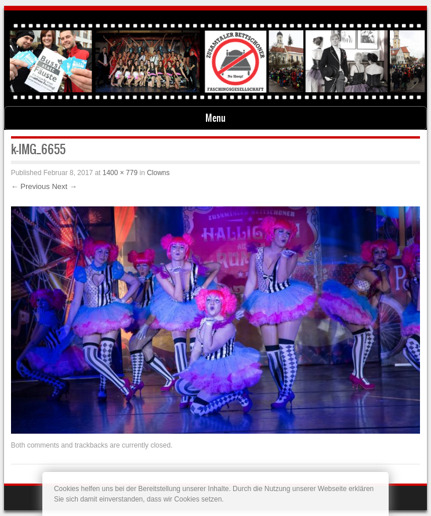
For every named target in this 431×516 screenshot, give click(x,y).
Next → (64, 186)
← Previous (30, 186)
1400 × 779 (120, 173)
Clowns (158, 173)
